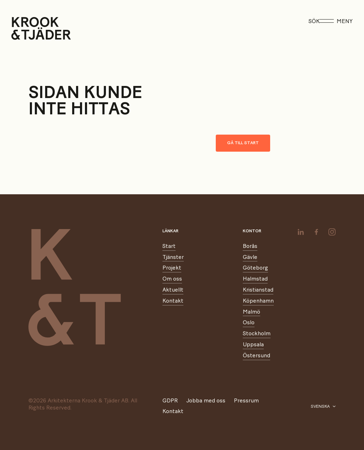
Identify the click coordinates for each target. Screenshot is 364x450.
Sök (314, 21)
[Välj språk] (323, 406)
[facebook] (316, 231)
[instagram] (332, 231)
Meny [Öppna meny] (336, 21)
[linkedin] (300, 231)
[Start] (20, 28)
